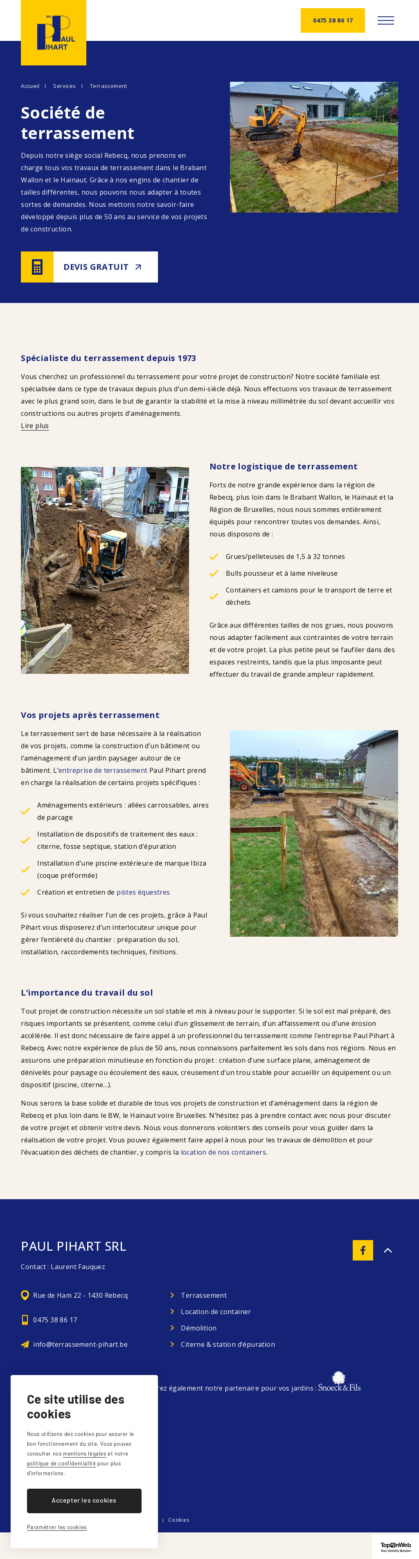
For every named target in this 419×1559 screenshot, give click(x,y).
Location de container (216, 1311)
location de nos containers (223, 1152)
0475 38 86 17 (333, 20)
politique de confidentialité (61, 1463)
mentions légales (84, 1453)
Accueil (30, 86)
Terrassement (108, 86)
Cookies (178, 1519)
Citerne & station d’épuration (228, 1344)
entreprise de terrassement (103, 770)
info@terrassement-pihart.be (80, 1344)
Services (64, 86)
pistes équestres (143, 892)
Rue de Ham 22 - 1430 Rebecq (80, 1295)
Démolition (198, 1327)
